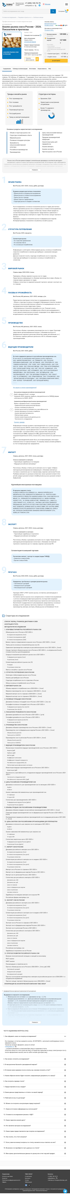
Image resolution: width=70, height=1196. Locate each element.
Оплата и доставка (7, 1179)
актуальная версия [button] (30, 42)
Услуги (27, 1183)
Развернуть (35, 170)
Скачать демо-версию (30, 59)
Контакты (27, 1181)
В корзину (56, 61)
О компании (28, 1179)
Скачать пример (19, 422)
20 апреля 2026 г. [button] (49, 30)
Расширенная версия (50, 39)
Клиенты (4, 1181)
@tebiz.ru (9, 1047)
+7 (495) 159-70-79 (53, 1179)
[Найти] (53, 11)
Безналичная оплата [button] (50, 23)
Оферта (4, 1185)
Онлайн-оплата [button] (49, 25)
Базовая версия (51, 34)
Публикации (28, 1185)
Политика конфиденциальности (11, 1183)
